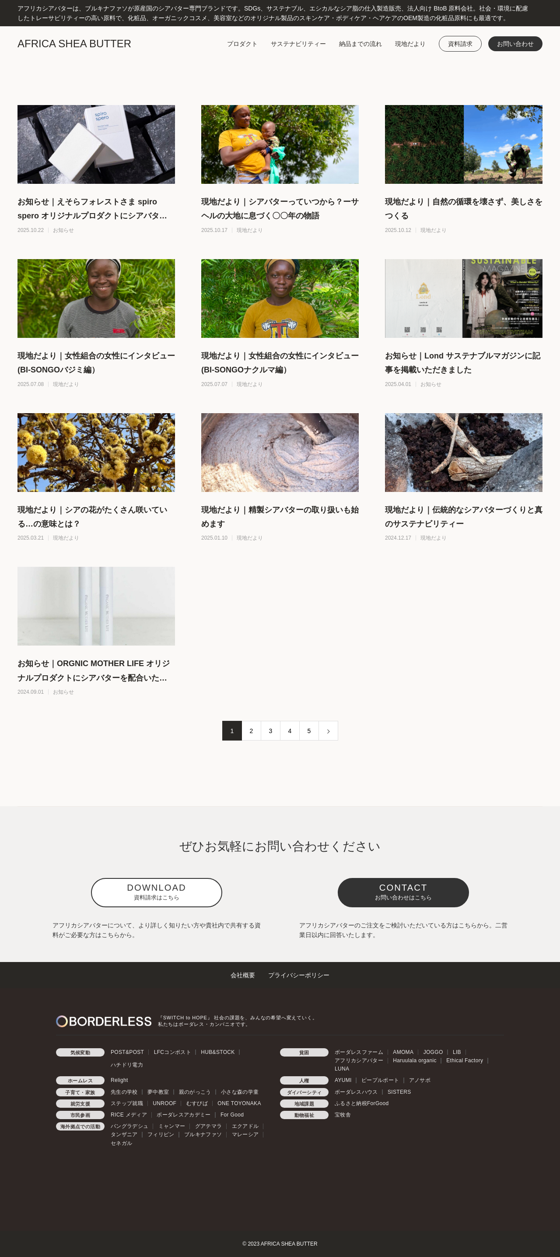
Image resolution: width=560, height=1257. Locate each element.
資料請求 (460, 43)
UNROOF (164, 1103)
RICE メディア (129, 1115)
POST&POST (127, 1052)
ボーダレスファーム (359, 1052)
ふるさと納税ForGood (362, 1103)
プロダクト (242, 43)
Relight (119, 1080)
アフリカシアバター (359, 1060)
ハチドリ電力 (127, 1065)
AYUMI (343, 1080)
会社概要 (243, 975)
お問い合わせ (515, 43)
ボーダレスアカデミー (183, 1115)
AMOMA (403, 1052)
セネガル (121, 1143)
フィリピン (161, 1134)
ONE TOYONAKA (239, 1103)
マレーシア (245, 1134)
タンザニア (124, 1134)
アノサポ (419, 1080)
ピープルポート (380, 1080)
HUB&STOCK (217, 1052)
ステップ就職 (127, 1103)
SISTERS (399, 1092)
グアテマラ (208, 1126)
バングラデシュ (129, 1126)
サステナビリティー (298, 43)
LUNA (342, 1069)
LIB (457, 1052)
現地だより (410, 43)
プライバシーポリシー (298, 975)
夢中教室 (158, 1092)
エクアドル (245, 1126)
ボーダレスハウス (356, 1092)
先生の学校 (124, 1092)
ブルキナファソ (203, 1134)
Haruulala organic (415, 1060)
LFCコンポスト (172, 1052)
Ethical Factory (464, 1060)
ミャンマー (172, 1126)
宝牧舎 (343, 1115)
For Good (232, 1115)
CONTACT (403, 892)
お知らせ (63, 230)
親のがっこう (195, 1092)
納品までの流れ (360, 43)
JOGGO (433, 1052)
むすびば (197, 1103)
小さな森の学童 (240, 1092)
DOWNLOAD (156, 892)
